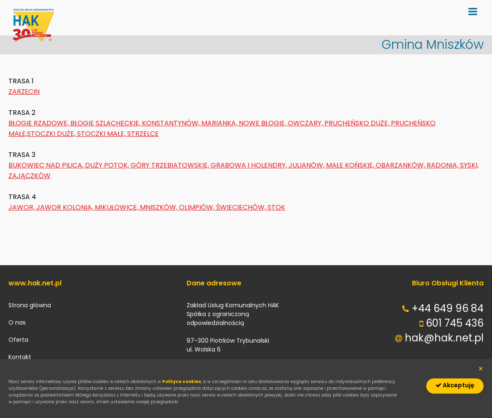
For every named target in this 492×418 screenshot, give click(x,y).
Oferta (18, 339)
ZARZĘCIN (24, 91)
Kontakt (19, 357)
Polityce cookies (181, 381)
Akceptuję (455, 385)
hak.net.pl (33, 29)
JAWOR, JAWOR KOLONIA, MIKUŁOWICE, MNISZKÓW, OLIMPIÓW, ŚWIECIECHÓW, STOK (146, 207)
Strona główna (29, 305)
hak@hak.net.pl (444, 338)
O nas (17, 322)
